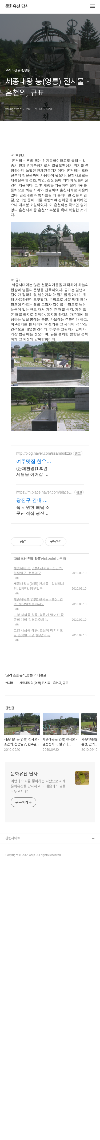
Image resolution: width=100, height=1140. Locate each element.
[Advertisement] (50, 473)
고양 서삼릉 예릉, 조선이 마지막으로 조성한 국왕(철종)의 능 (38, 740)
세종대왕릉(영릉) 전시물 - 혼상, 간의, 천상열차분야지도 (38, 708)
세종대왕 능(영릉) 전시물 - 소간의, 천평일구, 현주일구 (38, 677)
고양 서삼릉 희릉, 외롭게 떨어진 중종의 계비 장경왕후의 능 (39, 724)
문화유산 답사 (17, 6)
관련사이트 (12, 945)
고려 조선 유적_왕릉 (27, 666)
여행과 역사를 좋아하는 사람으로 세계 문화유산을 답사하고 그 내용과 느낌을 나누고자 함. (38, 893)
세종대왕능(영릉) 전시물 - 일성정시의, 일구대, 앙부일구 (39, 693)
